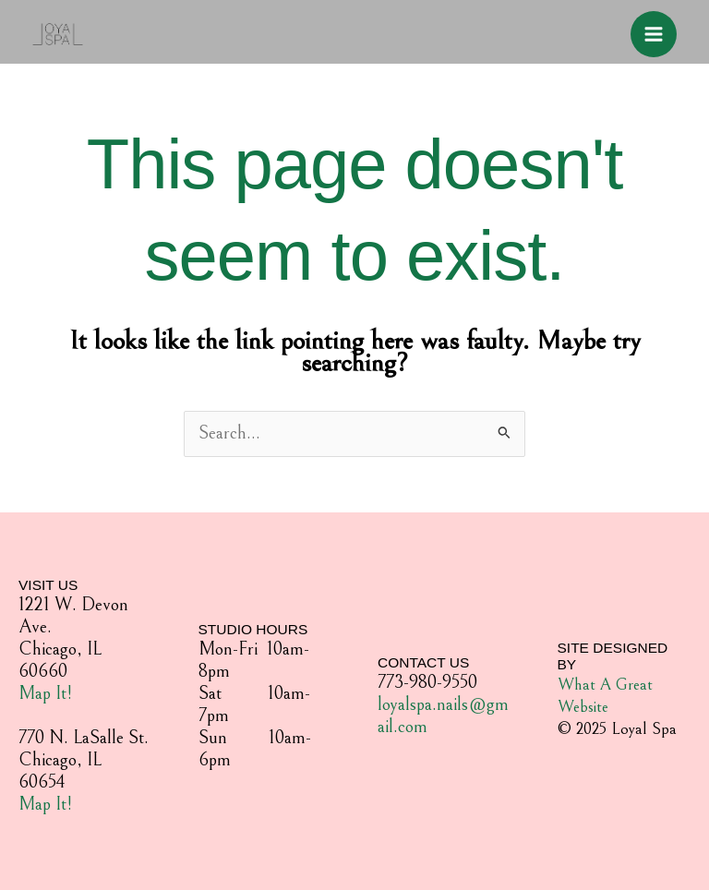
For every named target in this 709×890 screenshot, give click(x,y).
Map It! (45, 693)
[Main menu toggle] (654, 34)
